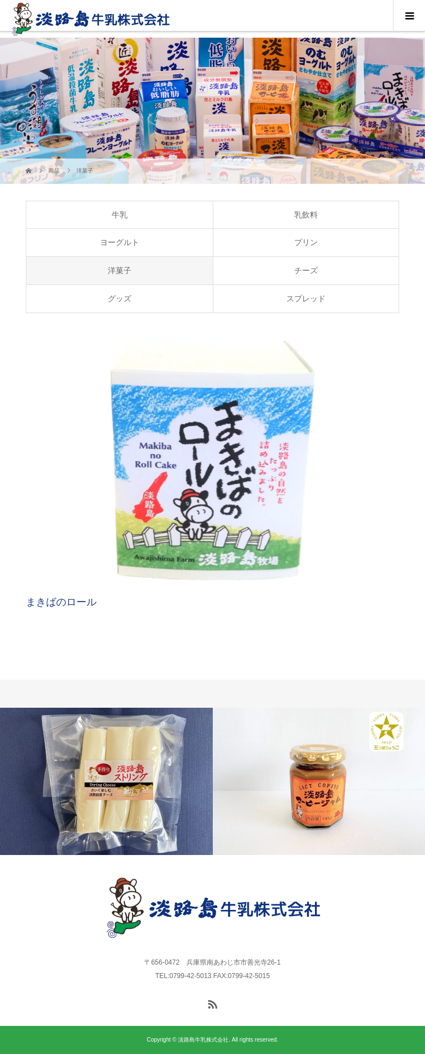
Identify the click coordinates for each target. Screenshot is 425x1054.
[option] (106, 781)
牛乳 (119, 214)
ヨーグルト (119, 242)
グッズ (119, 298)
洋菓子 (119, 270)
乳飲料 (306, 214)
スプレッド (306, 298)
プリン (306, 242)
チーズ (306, 270)
